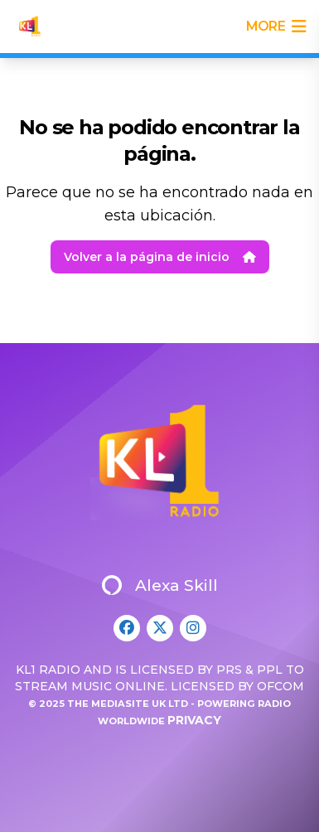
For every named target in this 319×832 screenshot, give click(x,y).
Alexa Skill (160, 585)
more (276, 26)
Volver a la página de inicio (160, 256)
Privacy (194, 720)
